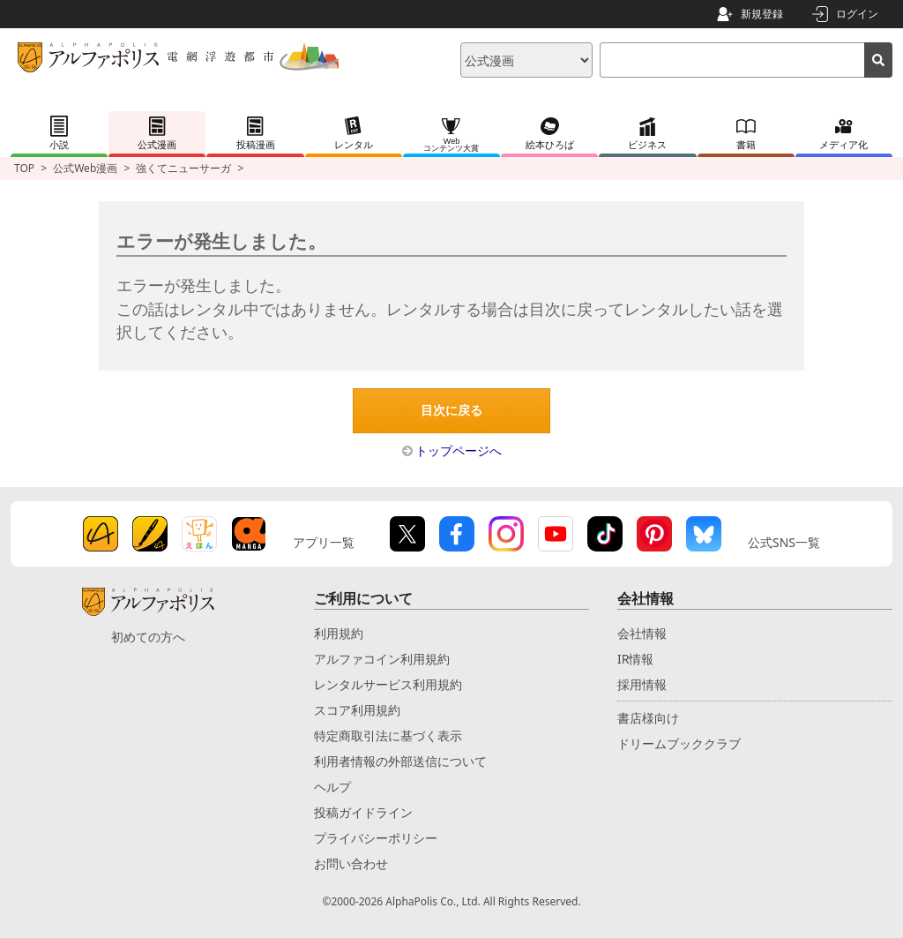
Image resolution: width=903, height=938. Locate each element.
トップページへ (458, 451)
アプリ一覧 (323, 542)
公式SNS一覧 (784, 542)
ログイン (857, 13)
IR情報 (635, 658)
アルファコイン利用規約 (382, 658)
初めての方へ (148, 636)
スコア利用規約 (357, 710)
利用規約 (338, 633)
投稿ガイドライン (363, 812)
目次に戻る (451, 410)
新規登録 (762, 13)
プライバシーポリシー (375, 837)
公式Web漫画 (85, 168)
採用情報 (642, 684)
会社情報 (642, 633)
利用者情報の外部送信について (400, 761)
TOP (24, 168)
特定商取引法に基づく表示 (388, 735)
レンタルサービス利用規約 (388, 684)
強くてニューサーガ (183, 168)
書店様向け (648, 717)
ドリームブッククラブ (679, 743)
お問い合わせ (351, 863)
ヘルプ (332, 786)
